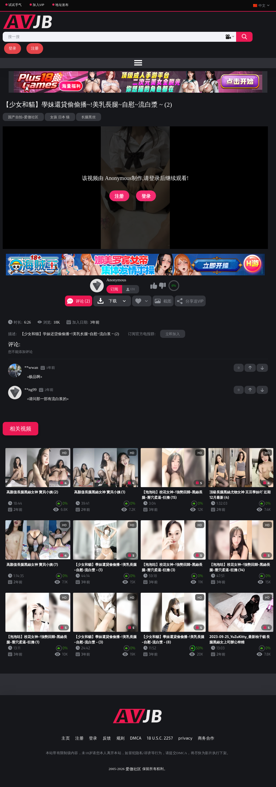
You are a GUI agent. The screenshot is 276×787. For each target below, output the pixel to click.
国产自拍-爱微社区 (23, 117)
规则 (120, 738)
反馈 (107, 738)
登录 (12, 48)
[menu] (138, 63)
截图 (167, 301)
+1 (250, 368)
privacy (185, 738)
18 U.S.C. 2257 (160, 738)
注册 (35, 48)
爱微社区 (133, 769)
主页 (65, 738)
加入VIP (38, 4)
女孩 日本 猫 (60, 117)
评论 (13, 344)
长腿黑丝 (88, 117)
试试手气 (15, 4)
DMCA (136, 738)
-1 (262, 368)
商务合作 (206, 738)
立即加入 (172, 334)
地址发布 (61, 4)
